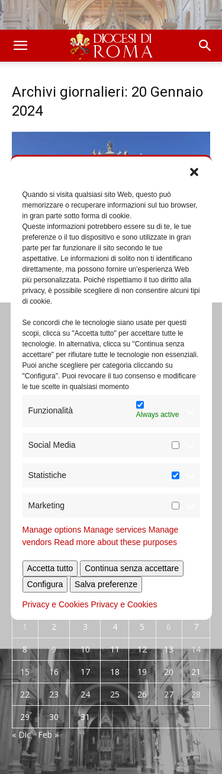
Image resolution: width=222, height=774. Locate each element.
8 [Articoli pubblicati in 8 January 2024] (24, 649)
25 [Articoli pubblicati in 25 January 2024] (115, 694)
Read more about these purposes (115, 542)
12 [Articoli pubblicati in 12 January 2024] (142, 649)
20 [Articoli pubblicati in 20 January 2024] (168, 671)
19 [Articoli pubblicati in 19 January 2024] (142, 671)
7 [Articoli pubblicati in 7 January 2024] (196, 626)
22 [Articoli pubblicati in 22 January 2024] (25, 694)
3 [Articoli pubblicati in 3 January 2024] (85, 626)
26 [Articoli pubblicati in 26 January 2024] (142, 694)
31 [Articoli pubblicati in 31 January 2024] (85, 716)
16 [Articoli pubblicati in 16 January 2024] (54, 671)
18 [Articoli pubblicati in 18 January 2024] (115, 671)
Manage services (114, 529)
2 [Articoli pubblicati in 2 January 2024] (54, 626)
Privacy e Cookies (55, 604)
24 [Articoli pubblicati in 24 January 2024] (85, 694)
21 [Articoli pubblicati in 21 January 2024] (196, 671)
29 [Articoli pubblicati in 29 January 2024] (25, 716)
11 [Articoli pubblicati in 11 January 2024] (115, 649)
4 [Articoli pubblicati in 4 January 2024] (114, 626)
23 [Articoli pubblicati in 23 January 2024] (54, 694)
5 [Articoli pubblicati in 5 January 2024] (142, 626)
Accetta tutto (50, 568)
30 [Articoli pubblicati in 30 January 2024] (54, 716)
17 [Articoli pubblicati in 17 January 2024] (85, 671)
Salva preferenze (106, 584)
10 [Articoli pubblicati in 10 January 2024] (85, 649)
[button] (194, 171)
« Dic (21, 734)
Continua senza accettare (132, 568)
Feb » (48, 734)
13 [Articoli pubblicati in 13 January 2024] (168, 649)
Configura (45, 584)
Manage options (52, 529)
